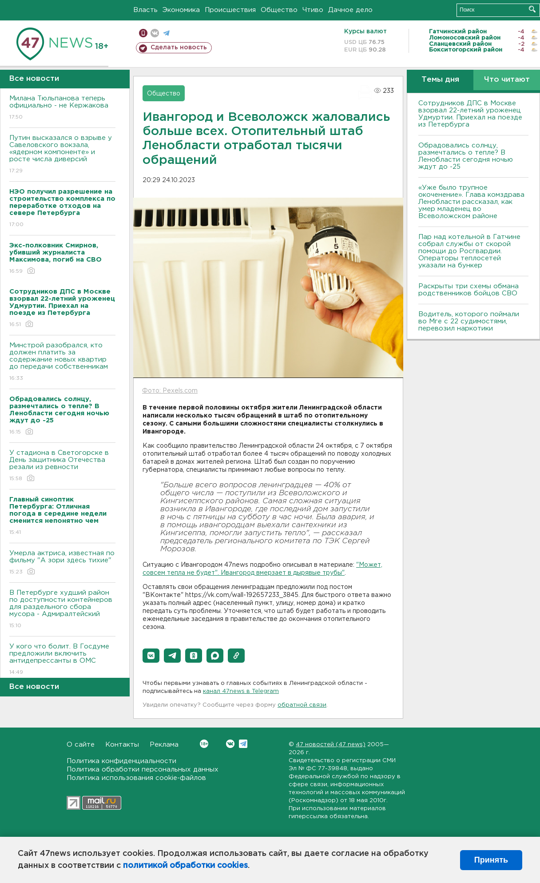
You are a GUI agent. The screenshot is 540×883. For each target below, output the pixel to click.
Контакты (122, 745)
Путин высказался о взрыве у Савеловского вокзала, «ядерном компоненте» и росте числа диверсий (62, 155)
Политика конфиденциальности (121, 761)
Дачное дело (350, 10)
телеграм (166, 33)
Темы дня (440, 79)
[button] (151, 655)
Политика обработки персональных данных (142, 769)
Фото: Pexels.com (170, 391)
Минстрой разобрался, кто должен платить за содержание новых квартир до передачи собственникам (62, 362)
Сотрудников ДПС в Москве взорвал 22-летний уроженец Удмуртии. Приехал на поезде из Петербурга (470, 113)
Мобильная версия (143, 33)
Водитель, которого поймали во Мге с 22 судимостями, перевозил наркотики (468, 321)
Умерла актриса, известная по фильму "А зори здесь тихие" (62, 563)
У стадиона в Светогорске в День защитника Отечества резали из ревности (62, 466)
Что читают (507, 79)
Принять (491, 859)
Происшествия (230, 10)
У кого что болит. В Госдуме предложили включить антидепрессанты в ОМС (62, 660)
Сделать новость (179, 47)
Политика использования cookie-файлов (136, 778)
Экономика (181, 10)
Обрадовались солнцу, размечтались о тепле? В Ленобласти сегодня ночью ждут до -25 (465, 156)
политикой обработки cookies (185, 865)
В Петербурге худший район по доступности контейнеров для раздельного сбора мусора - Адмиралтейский (62, 609)
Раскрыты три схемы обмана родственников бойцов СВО (468, 289)
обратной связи (302, 705)
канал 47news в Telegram (241, 691)
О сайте (81, 745)
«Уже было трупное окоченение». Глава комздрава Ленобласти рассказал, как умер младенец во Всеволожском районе (471, 202)
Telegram (243, 744)
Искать (532, 9)
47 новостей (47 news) (330, 744)
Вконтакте (204, 744)
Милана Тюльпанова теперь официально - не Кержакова (62, 108)
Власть (145, 10)
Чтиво (312, 10)
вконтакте (155, 33)
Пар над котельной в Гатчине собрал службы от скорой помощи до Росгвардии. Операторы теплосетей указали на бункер (469, 251)
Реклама (164, 745)
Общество (279, 10)
